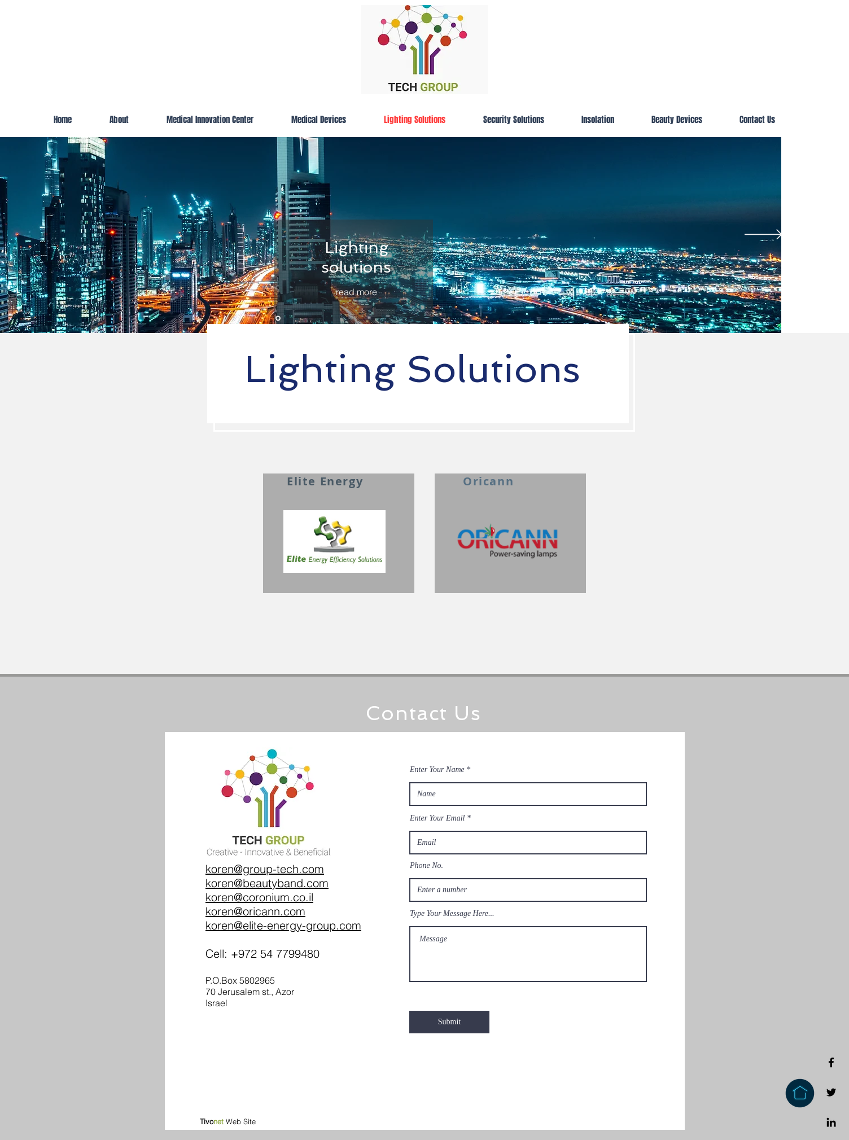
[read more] (356, 292)
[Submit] (449, 1022)
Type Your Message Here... (452, 914)
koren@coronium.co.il (259, 897)
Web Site (228, 1121)
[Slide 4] (278, 318)
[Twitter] (831, 1092)
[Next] (763, 235)
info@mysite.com (621, 1016)
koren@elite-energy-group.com (283, 925)
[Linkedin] (831, 1122)
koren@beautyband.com (267, 883)
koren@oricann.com (255, 911)
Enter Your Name (437, 770)
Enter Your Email (437, 818)
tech (288, 869)
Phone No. (426, 866)
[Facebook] (831, 1062)
